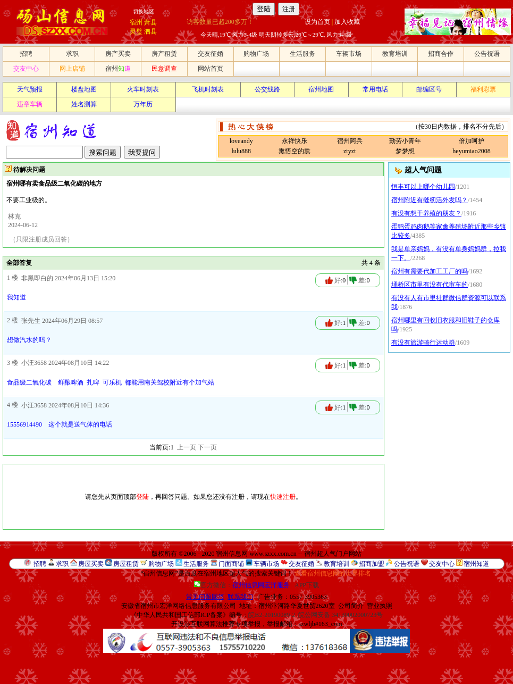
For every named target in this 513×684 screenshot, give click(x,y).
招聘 (26, 53)
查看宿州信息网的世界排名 (333, 573)
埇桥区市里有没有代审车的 (429, 284)
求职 (72, 53)
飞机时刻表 (208, 89)
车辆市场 (348, 53)
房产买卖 (118, 53)
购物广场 (256, 53)
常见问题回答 (205, 596)
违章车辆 (30, 104)
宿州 (136, 22)
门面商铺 (231, 564)
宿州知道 (476, 564)
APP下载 (307, 585)
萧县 (150, 22)
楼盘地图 (84, 89)
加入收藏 (347, 22)
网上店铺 (72, 68)
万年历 (143, 104)
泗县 (150, 31)
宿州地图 (321, 89)
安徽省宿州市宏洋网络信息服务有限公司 (178, 606)
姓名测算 (84, 104)
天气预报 (30, 89)
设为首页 (317, 22)
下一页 (207, 447)
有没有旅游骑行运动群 (423, 342)
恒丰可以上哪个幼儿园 (423, 186)
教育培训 (395, 53)
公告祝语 (487, 53)
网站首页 (210, 68)
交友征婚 (210, 53)
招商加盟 (371, 564)
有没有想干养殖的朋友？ (426, 213)
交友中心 (26, 68)
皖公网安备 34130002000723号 (340, 615)
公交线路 (267, 89)
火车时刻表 (143, 89)
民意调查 (164, 68)
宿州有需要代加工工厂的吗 (429, 271)
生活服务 (302, 53)
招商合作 (440, 53)
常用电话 (375, 89)
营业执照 (379, 606)
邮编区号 (429, 89)
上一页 (186, 447)
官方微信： (242, 585)
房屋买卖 (91, 564)
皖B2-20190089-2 (271, 615)
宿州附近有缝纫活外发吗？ (429, 200)
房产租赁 (164, 53)
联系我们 (240, 596)
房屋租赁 (126, 564)
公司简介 (351, 606)
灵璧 (136, 31)
